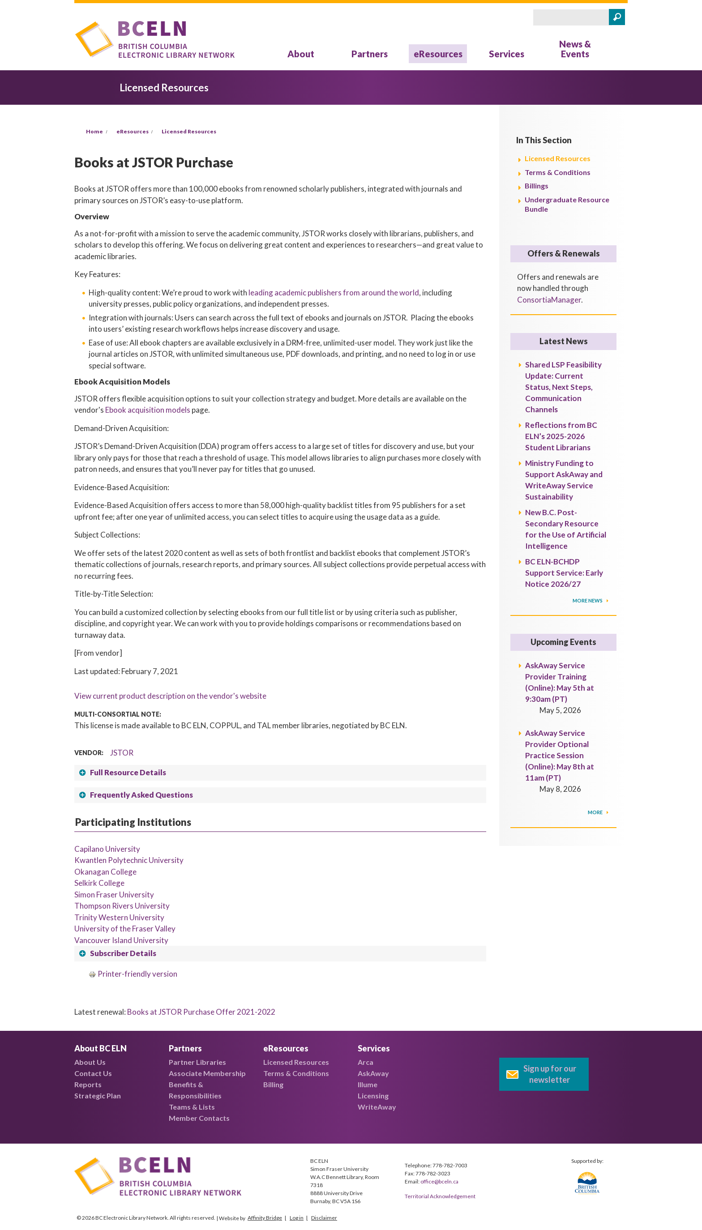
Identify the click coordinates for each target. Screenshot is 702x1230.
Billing (273, 1084)
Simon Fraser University (114, 894)
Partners (369, 53)
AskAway (373, 1073)
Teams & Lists (192, 1106)
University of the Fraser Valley (125, 928)
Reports (88, 1084)
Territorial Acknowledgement (440, 1196)
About (300, 53)
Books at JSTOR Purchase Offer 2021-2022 (201, 1011)
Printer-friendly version (133, 973)
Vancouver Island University (121, 940)
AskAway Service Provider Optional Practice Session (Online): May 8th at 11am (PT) (559, 755)
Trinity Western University (119, 917)
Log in (297, 1217)
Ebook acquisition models (147, 409)
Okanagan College (105, 871)
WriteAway (377, 1106)
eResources (438, 53)
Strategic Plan (97, 1095)
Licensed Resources (189, 131)
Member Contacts (199, 1118)
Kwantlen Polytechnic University (129, 860)
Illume (367, 1084)
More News (588, 600)
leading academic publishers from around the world (333, 292)
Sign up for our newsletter (549, 1074)
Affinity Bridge (265, 1217)
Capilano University (107, 849)
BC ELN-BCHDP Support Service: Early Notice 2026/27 (564, 573)
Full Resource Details (128, 772)
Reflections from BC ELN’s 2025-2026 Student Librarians (561, 436)
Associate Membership (207, 1073)
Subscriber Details (123, 953)
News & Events (575, 48)
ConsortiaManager (549, 299)
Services (506, 53)
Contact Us (93, 1073)
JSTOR (121, 752)
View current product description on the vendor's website (170, 695)
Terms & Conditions (558, 172)
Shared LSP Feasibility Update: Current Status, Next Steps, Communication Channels (563, 387)
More (596, 812)
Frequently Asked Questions (141, 794)
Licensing (373, 1095)
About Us (90, 1062)
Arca (365, 1062)
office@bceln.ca (439, 1181)
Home (94, 131)
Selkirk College (99, 883)
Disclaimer (324, 1217)
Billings (536, 185)
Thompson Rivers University (122, 905)
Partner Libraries (197, 1062)
